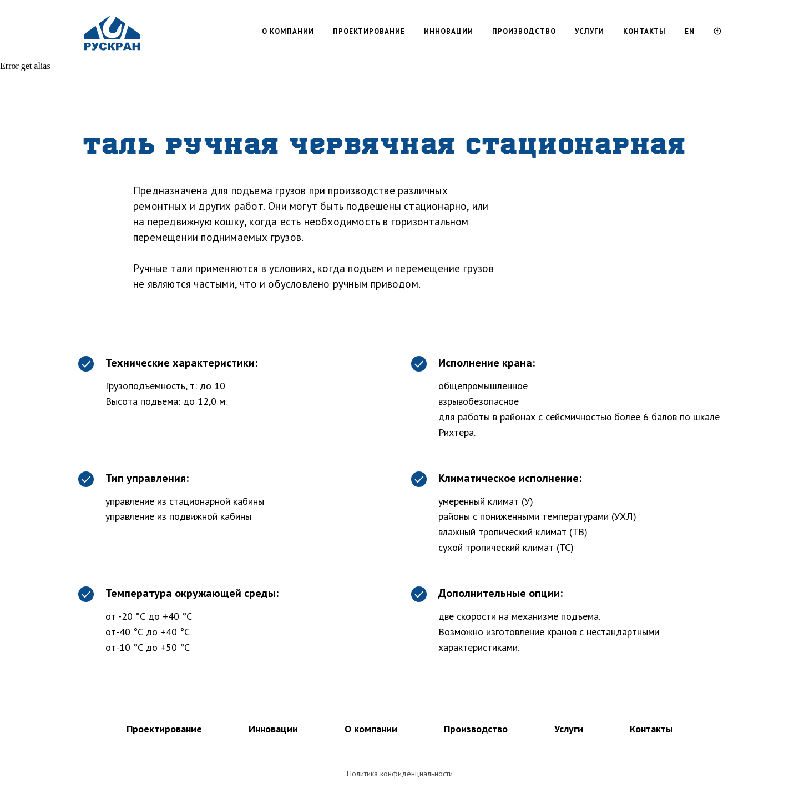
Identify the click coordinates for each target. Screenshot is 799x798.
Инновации (273, 728)
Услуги (568, 728)
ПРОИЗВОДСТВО (524, 31)
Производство (476, 728)
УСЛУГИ (589, 31)
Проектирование (164, 728)
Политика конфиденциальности (400, 774)
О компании (371, 728)
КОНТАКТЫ (644, 31)
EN (690, 31)
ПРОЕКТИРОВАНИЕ (369, 31)
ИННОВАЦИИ (448, 31)
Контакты (651, 728)
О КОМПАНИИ (288, 31)
